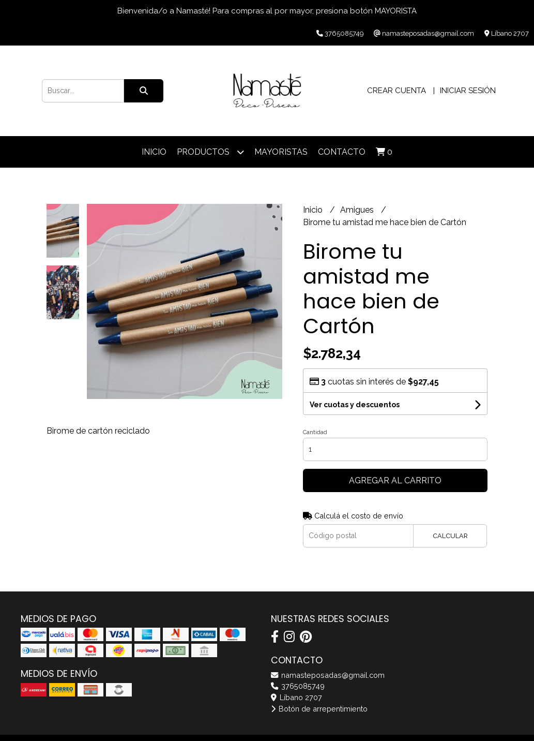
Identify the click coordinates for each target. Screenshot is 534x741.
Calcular (450, 536)
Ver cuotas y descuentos (355, 405)
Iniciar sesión (468, 90)
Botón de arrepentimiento (319, 708)
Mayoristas (281, 152)
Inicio (154, 152)
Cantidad (315, 432)
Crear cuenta (396, 90)
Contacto (341, 152)
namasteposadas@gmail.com (328, 675)
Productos (210, 152)
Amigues (358, 210)
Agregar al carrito (395, 480)
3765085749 (298, 685)
